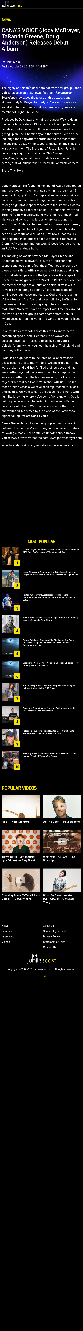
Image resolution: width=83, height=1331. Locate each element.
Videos (6, 941)
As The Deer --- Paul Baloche (61, 821)
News (5, 925)
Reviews (7, 931)
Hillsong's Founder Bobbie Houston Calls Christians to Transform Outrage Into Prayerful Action (48, 732)
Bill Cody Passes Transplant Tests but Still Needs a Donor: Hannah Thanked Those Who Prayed (50, 754)
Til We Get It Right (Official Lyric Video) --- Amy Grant (18, 858)
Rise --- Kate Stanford (16, 821)
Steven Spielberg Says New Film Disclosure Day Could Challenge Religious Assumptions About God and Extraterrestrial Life (48, 643)
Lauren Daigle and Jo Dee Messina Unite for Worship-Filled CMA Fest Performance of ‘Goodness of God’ (51, 550)
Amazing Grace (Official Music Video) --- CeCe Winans (21, 897)
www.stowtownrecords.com (29, 438)
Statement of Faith (54, 941)
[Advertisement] (41, 522)
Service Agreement (54, 931)
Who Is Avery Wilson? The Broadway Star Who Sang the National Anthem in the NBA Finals (49, 686)
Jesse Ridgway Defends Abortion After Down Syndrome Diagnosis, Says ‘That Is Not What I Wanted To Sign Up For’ (50, 573)
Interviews (8, 936)
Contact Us (49, 947)
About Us (48, 925)
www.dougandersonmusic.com (56, 445)
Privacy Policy (51, 936)
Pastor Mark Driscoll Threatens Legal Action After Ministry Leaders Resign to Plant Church (50, 618)
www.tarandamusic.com (18, 445)
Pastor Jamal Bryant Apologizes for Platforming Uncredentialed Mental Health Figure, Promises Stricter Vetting (49, 597)
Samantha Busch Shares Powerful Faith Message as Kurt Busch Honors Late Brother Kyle (49, 709)
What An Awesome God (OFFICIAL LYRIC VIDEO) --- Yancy (60, 899)
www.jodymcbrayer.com (66, 438)
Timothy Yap (12, 62)
